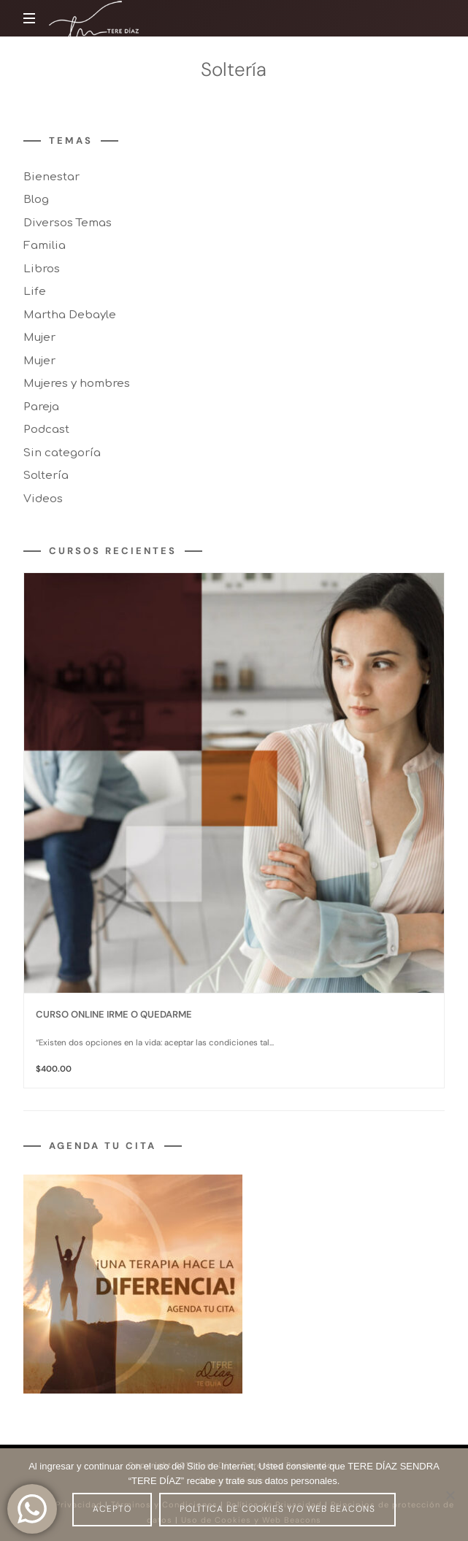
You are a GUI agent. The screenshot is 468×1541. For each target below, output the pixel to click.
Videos (43, 499)
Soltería (46, 476)
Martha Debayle (69, 315)
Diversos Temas (67, 223)
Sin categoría (62, 453)
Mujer (39, 338)
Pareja (41, 407)
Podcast (46, 430)
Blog (36, 200)
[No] (449, 1495)
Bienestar (51, 177)
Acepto (112, 1509)
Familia (44, 246)
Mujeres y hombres (76, 384)
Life (34, 292)
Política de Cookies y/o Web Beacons (277, 1509)
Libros (41, 269)
